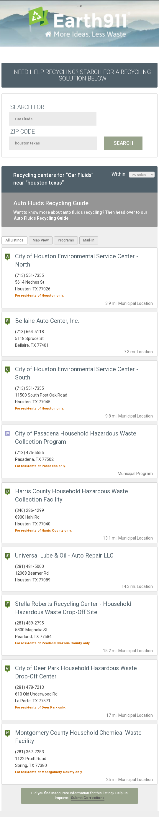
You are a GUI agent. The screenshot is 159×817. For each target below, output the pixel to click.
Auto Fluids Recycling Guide (41, 218)
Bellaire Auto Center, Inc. (47, 320)
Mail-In (88, 240)
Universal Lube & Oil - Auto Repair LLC (64, 555)
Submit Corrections (87, 798)
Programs (66, 240)
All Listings (14, 240)
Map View (41, 240)
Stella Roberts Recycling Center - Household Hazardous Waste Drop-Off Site (73, 608)
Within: (133, 174)
